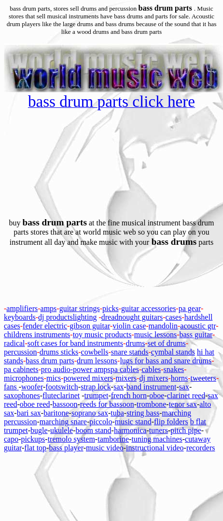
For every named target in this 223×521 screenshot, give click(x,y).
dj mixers (153, 378)
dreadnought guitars (132, 317)
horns (179, 378)
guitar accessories (148, 308)
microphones (24, 378)
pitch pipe (185, 430)
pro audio (55, 369)
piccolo (100, 421)
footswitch (61, 387)
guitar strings (79, 308)
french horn (129, 395)
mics (53, 378)
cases (174, 317)
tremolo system (71, 439)
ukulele (61, 430)
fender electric (45, 326)
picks (110, 308)
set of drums (167, 343)
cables (151, 369)
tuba (117, 413)
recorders (200, 448)
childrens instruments (37, 334)
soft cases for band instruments (75, 343)
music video (105, 448)
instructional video (155, 448)
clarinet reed (186, 395)
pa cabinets (21, 369)
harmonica (130, 430)
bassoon (65, 404)
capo (11, 439)
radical (14, 343)
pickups (33, 439)
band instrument (151, 387)
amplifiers (22, 308)
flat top (35, 448)
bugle (39, 430)
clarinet (68, 395)
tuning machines (156, 439)
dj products (55, 317)
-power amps (90, 369)
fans (10, 387)
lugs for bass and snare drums (165, 361)
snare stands (130, 352)
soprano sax (89, 413)
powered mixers (88, 378)
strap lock (96, 387)
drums (135, 343)
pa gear (190, 308)
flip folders (171, 421)
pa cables (125, 369)
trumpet (96, 395)
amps (49, 308)
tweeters (203, 378)
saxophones (22, 395)
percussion (20, 352)
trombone (151, 404)
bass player (66, 448)
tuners (158, 430)
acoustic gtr (198, 326)
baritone (56, 413)
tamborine (113, 439)
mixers (126, 378)
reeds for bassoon (107, 404)
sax (118, 387)
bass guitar (196, 334)
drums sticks (59, 352)
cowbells (95, 352)
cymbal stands (173, 352)
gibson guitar (90, 326)
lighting (85, 317)
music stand (133, 421)
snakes (174, 369)
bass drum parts (50, 361)
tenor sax (183, 404)
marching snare (63, 421)
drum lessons (97, 361)
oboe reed (35, 404)
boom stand (93, 430)
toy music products (102, 334)
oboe (156, 395)
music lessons (155, 334)
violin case (129, 326)
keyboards (20, 317)
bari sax (29, 413)
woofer (32, 387)
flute (49, 395)
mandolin (163, 326)
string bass (142, 413)
